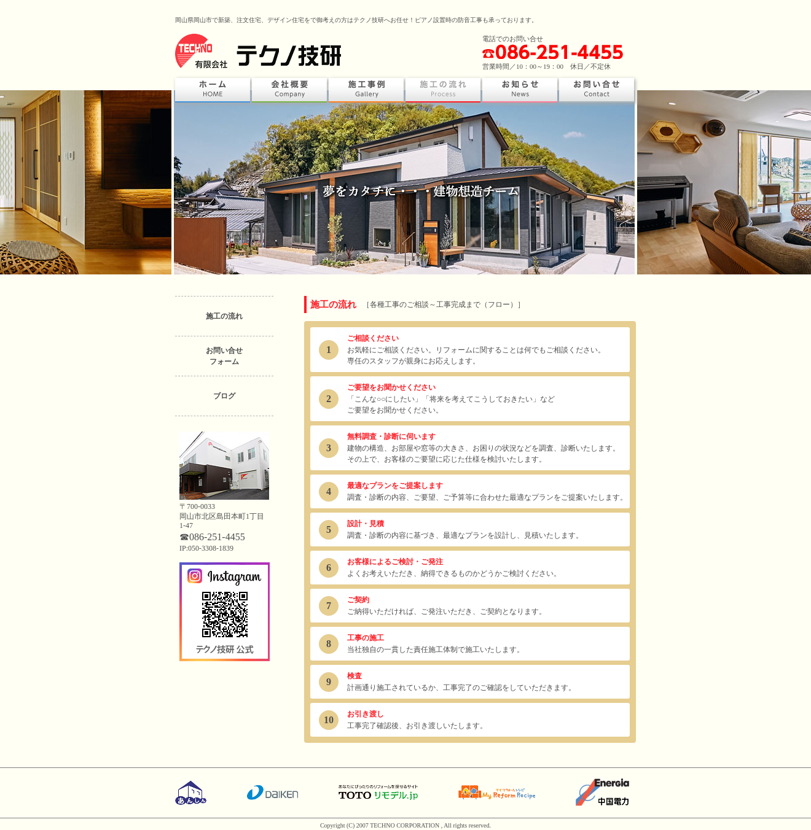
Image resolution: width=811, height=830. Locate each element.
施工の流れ (224, 316)
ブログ (224, 396)
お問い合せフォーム (224, 356)
